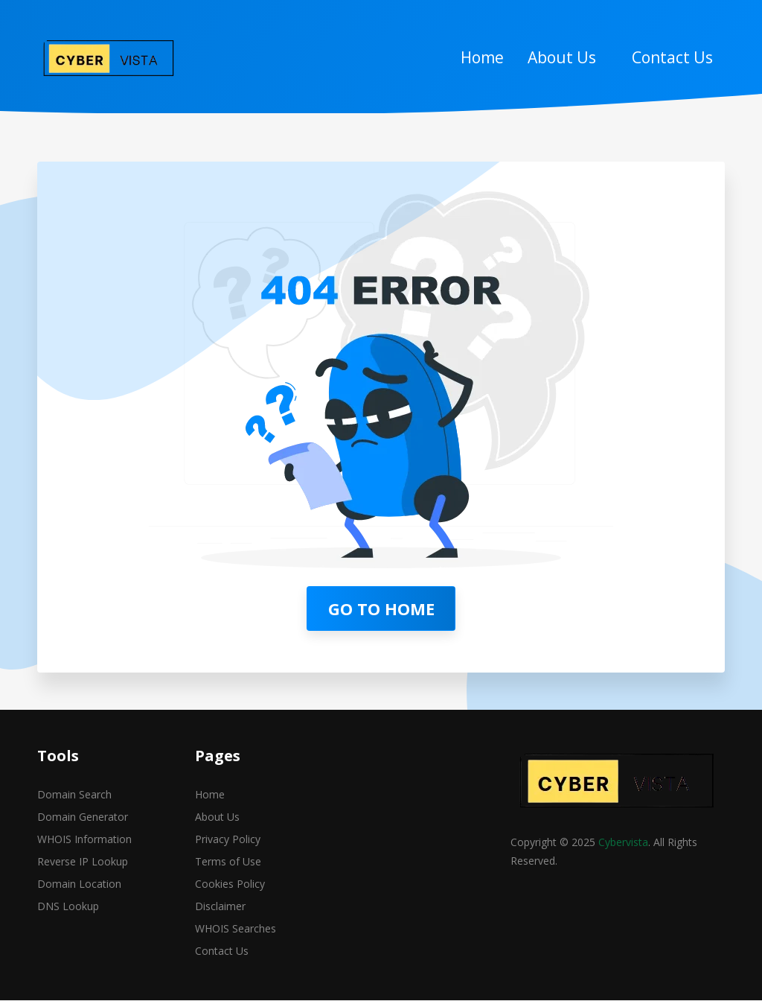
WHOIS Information (84, 840)
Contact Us (672, 57)
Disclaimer (220, 907)
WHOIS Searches (235, 930)
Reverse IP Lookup (82, 863)
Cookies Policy (230, 885)
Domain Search (74, 796)
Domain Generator (82, 818)
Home (482, 57)
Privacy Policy (227, 840)
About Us (562, 57)
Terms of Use (228, 863)
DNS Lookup (68, 907)
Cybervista (623, 843)
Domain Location (79, 885)
